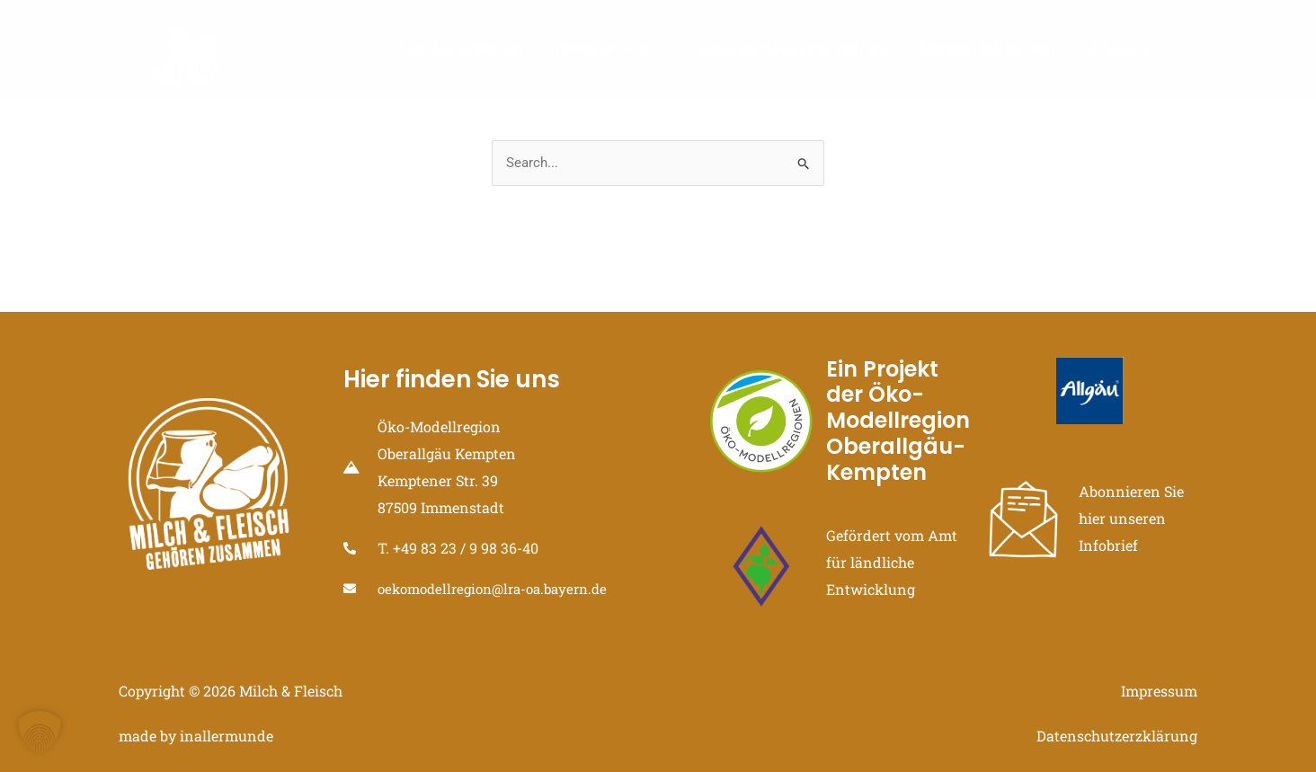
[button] (39, 732)
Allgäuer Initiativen (985, 50)
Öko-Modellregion (462, 50)
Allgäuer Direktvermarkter (793, 50)
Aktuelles (1114, 50)
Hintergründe (613, 50)
